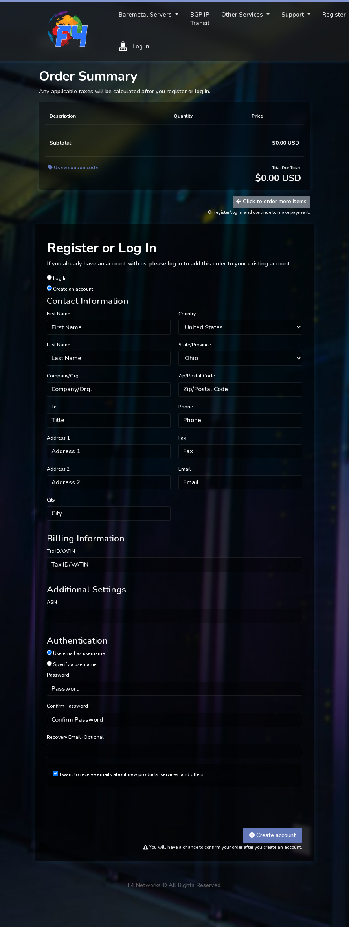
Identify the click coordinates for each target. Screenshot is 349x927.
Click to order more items (271, 201)
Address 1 (58, 438)
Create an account (70, 288)
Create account (272, 835)
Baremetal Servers (146, 14)
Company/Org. (63, 376)
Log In (134, 46)
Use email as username (76, 653)
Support (293, 14)
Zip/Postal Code (196, 376)
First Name (58, 314)
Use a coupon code (73, 167)
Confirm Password (67, 706)
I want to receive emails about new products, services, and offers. (132, 774)
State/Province (194, 345)
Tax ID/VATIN (61, 551)
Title (52, 407)
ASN (52, 602)
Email (184, 469)
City (51, 500)
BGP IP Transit (199, 19)
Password (58, 675)
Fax (182, 438)
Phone (185, 407)
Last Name (58, 345)
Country (187, 314)
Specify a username (72, 664)
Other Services (243, 14)
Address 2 (58, 469)
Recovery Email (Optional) (76, 737)
